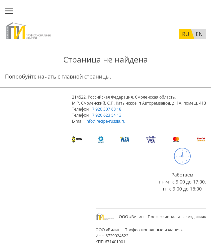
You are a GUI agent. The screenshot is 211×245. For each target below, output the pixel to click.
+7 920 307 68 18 (105, 109)
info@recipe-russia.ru (106, 121)
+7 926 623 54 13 (105, 115)
